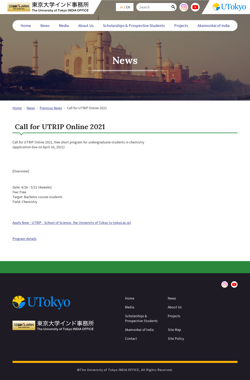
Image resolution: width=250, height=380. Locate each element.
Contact (131, 338)
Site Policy (176, 338)
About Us (86, 25)
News (44, 25)
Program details (24, 238)
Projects (181, 25)
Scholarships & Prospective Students (134, 25)
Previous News (51, 107)
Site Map (174, 329)
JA (121, 7)
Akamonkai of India (214, 25)
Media (64, 25)
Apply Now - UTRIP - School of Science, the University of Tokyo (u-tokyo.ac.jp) (71, 222)
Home (26, 25)
